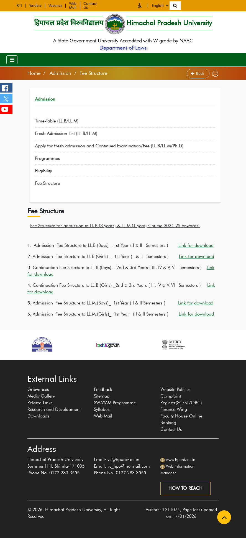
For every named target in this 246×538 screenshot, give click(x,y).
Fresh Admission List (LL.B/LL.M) (77, 133)
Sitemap (101, 396)
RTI (19, 5)
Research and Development (54, 409)
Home (33, 73)
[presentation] (24, 363)
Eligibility (54, 170)
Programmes (58, 158)
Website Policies (175, 389)
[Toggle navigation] (11, 59)
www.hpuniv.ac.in (180, 459)
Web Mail (72, 5)
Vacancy (55, 5)
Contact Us (171, 429)
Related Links (40, 402)
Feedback (103, 389)
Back (198, 73)
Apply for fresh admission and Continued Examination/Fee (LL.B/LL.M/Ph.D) (120, 145)
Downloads (38, 416)
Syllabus (102, 409)
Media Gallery (41, 396)
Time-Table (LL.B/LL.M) (68, 121)
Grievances (38, 389)
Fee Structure (58, 183)
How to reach (185, 488)
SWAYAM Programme (115, 402)
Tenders (35, 5)
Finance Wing (173, 409)
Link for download (196, 245)
